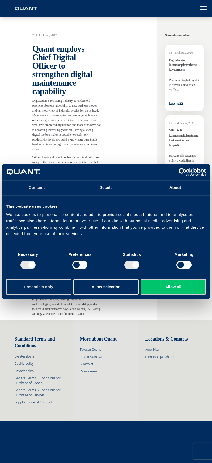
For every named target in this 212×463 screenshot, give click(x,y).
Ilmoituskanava (91, 357)
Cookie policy (24, 363)
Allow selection (105, 286)
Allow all (173, 286)
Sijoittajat (86, 364)
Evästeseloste (24, 356)
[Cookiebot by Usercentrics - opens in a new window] (182, 172)
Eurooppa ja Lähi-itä (159, 357)
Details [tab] (106, 187)
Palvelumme (88, 371)
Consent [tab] (37, 187)
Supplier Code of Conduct (33, 402)
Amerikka (152, 349)
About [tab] (175, 187)
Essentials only (38, 286)
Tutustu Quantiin (92, 349)
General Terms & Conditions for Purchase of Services (38, 392)
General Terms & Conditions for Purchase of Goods (38, 380)
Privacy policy (24, 371)
